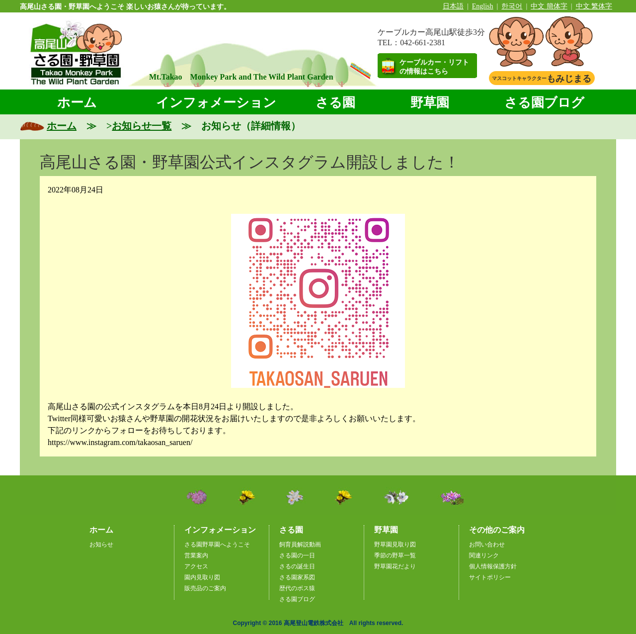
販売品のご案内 (205, 588)
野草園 (429, 102)
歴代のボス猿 (297, 588)
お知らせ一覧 (141, 125)
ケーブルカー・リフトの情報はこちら (434, 67)
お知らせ (101, 544)
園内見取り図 (202, 577)
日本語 (453, 6)
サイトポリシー (490, 577)
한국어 (511, 6)
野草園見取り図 (395, 544)
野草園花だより (395, 566)
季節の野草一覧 (395, 555)
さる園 (335, 102)
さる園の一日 (297, 555)
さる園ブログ (544, 102)
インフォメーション (216, 102)
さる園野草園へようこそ (217, 544)
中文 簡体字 (549, 6)
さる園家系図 (297, 577)
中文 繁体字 (594, 6)
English (482, 6)
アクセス (196, 566)
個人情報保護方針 (493, 566)
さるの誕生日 (297, 566)
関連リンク (484, 555)
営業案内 (196, 555)
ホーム (77, 102)
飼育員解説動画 (300, 544)
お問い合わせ (487, 544)
